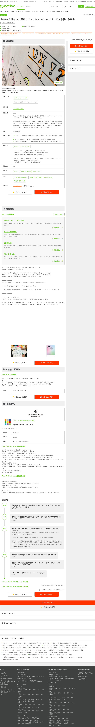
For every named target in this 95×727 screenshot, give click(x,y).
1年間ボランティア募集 (41, 652)
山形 (43, 689)
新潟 (20, 699)
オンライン (21, 686)
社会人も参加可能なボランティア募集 (39, 643)
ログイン (3, 694)
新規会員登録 (4, 692)
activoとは (44, 1)
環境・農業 (36, 718)
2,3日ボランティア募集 (40, 650)
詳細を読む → (57, 227)
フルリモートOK (18, 108)
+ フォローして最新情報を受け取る (24, 420)
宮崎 (42, 710)
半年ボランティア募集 (25, 652)
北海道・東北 (21, 688)
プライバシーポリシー (7, 689)
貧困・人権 (21, 720)
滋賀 (26, 704)
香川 (55, 706)
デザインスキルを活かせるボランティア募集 (14, 647)
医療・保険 (21, 723)
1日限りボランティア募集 (24, 650)
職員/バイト (29, 6)
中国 (19, 706)
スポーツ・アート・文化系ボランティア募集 (14, 643)
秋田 (39, 689)
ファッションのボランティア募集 (54, 657)
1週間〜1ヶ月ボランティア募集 (75, 650)
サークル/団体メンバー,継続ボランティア (29, 680)
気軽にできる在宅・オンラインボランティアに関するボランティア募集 (21, 645)
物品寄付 (39, 681)
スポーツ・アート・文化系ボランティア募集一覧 (17, 11)
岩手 (30, 689)
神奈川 (20, 696)
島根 (29, 707)
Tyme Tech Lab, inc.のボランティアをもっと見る (53, 585)
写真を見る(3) (58, 82)
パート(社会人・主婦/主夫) (67, 678)
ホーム (1, 11)
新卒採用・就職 (53, 677)
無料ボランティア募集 (8, 650)
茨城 (20, 694)
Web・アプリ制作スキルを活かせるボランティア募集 (43, 647)
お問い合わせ (4, 684)
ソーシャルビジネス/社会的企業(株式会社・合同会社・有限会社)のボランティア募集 (65, 645)
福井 (33, 699)
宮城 (34, 689)
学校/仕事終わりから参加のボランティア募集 (14, 654)
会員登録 (66, 1)
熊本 (33, 710)
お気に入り (51, 1)
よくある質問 (4, 675)
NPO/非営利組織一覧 (6, 678)
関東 (19, 693)
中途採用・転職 (63, 677)
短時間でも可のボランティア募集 (38, 654)
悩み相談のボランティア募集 (10, 659)
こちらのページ (17, 186)
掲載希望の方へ (91, 1)
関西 (19, 702)
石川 (29, 699)
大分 (37, 710)
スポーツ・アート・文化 (24, 722)
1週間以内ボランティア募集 (56, 650)
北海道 (20, 689)
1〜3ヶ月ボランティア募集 (10, 652)
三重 (33, 701)
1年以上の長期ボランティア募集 (58, 652)
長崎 (29, 710)
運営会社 (3, 686)
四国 (50, 704)
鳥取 (24, 707)
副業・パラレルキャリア (55, 680)
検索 (81, 6)
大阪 (34, 704)
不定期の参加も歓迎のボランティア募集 (13, 657)
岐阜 (20, 701)
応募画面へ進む (47, 192)
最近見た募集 (59, 1)
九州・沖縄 (21, 709)
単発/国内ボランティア (24, 677)
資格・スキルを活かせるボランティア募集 (61, 654)
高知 (63, 706)
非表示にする (59, 214)
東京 (42, 694)
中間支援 (35, 722)
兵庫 (39, 704)
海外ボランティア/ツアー (24, 678)
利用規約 (3, 687)
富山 (24, 699)
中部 (19, 698)
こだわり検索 (89, 6)
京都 (30, 704)
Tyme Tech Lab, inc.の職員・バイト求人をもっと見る (52, 589)
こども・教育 (26, 717)
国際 (19, 717)
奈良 (43, 704)
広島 (37, 707)
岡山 (33, 707)
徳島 (50, 706)
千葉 (37, 694)
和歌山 (20, 704)
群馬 (29, 694)
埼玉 (33, 694)
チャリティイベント (23, 681)
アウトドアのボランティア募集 (35, 657)
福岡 (20, 710)
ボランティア (21, 6)
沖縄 (26, 712)
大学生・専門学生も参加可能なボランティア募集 (64, 643)
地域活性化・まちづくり (24, 718)
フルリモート (52, 685)
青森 (26, 689)
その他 (41, 722)
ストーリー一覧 (5, 680)
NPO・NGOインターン (38, 677)
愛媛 (59, 706)
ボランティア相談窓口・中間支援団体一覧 (7, 682)
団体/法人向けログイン (85, 672)
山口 (20, 707)
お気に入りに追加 (20, 192)
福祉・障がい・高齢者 (32, 720)
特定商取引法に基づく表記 (8, 691)
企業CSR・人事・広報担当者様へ (78, 1)
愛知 (29, 701)
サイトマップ (4, 677)
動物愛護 (28, 723)
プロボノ (33, 681)
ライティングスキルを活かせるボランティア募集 (73, 647)
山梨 (37, 699)
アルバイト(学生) (53, 678)
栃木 (24, 694)
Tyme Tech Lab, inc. (8, 23)
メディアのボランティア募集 (74, 657)
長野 (42, 699)
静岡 (24, 701)
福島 (20, 691)
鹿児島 (20, 712)
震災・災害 (34, 717)
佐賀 (24, 710)
